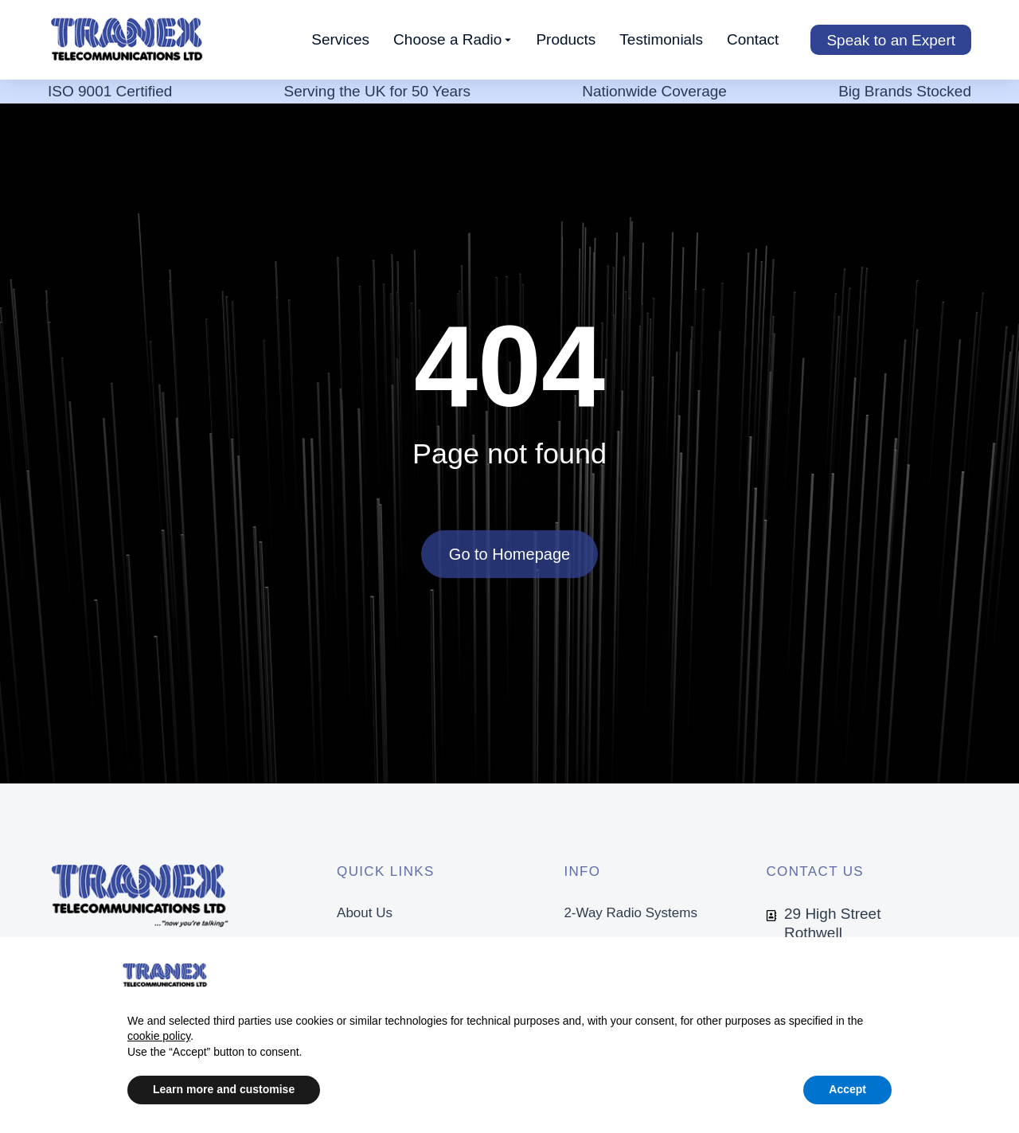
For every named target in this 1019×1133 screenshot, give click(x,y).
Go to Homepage (509, 554)
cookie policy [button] (158, 1035)
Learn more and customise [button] (224, 1089)
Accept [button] (847, 1089)
